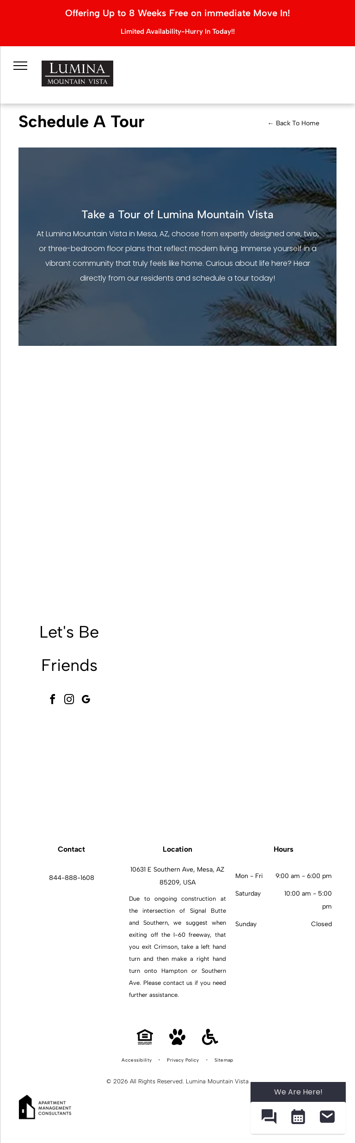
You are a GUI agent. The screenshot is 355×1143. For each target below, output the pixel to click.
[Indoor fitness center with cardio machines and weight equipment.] (284, 668)
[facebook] (52, 700)
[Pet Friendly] (177, 1042)
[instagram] (69, 700)
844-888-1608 (71, 878)
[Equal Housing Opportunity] (145, 1042)
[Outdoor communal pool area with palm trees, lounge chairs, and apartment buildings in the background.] (182, 771)
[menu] (18, 63)
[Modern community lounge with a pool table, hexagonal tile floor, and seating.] (182, 668)
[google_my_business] (86, 700)
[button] (268, 1118)
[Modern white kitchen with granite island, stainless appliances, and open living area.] (284, 771)
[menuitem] (137, 1060)
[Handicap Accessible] (210, 1042)
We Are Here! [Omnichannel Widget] (298, 1092)
